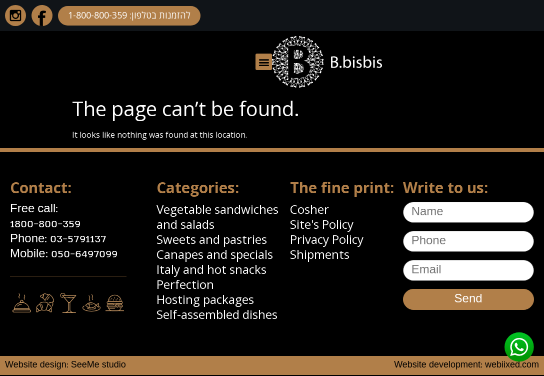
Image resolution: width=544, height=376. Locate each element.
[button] (264, 62)
